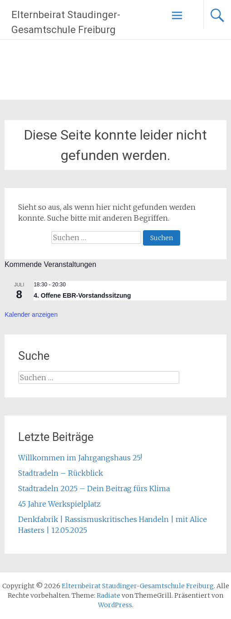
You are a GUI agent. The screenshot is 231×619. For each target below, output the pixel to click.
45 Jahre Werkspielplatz (59, 503)
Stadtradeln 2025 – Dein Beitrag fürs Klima (94, 488)
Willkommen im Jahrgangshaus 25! (80, 457)
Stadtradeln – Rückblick (60, 473)
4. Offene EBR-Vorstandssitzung (82, 295)
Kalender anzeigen (31, 314)
